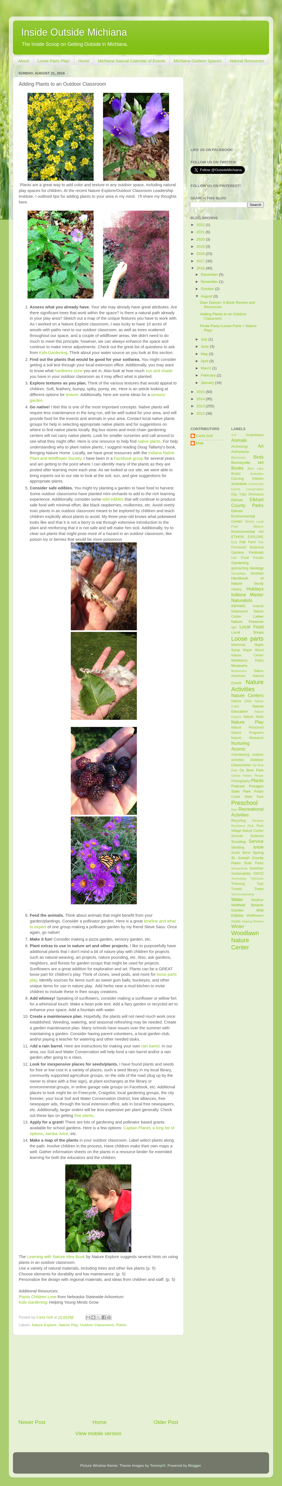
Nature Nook (253, 717)
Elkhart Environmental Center (243, 516)
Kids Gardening (53, 352)
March (206, 368)
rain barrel (150, 1046)
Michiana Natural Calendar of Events (131, 60)
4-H (233, 435)
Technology (238, 878)
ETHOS (237, 537)
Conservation (255, 489)
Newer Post (31, 1422)
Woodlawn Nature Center (245, 940)
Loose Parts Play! (53, 60)
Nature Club (241, 701)
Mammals (238, 645)
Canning (237, 479)
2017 (201, 261)
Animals (239, 440)
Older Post (166, 1422)
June (205, 346)
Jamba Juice (56, 1133)
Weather (257, 900)
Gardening (240, 563)
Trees (259, 889)
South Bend (240, 853)
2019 (201, 246)
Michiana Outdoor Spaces (197, 60)
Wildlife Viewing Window (247, 921)
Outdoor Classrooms (97, 1325)
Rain (234, 809)
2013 (201, 406)
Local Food (252, 626)
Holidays (255, 588)
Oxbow (236, 775)
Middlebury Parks (247, 660)
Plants (121, 1325)
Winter (237, 926)
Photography (240, 781)
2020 (201, 239)
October (208, 289)
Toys (260, 884)
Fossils (258, 558)
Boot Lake (256, 468)
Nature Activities (247, 686)
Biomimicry (238, 457)
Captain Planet (136, 1128)
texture (72, 394)
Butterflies (257, 473)
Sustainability (241, 874)
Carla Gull (204, 436)
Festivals (256, 552)
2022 (201, 225)
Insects (258, 606)
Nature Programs (247, 733)
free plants (83, 1115)
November (210, 282)
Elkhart (237, 500)
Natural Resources (247, 60)
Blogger (194, 1465)
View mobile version (98, 1433)
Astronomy (240, 452)
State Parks (254, 863)
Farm (252, 542)
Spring (258, 853)
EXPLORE (256, 537)
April (205, 361)
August (207, 296)
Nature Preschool (247, 727)
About (23, 60)
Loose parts (247, 638)
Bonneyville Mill (247, 463)
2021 (201, 232)
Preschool (244, 802)
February (209, 375)
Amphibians (255, 435)
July (204, 339)
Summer (257, 868)
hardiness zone (69, 371)
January (208, 383)
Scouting (238, 842)
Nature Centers (247, 695)
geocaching (239, 568)
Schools (237, 836)
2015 (201, 392)
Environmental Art (247, 531)
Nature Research (247, 738)
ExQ (234, 542)
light (234, 627)
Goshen (257, 573)
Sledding (237, 847)
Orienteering (240, 755)
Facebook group (128, 458)
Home (84, 60)
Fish (234, 557)
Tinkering (238, 884)
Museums (239, 665)
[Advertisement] (98, 1377)
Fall (242, 542)
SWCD (258, 874)
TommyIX (157, 1465)
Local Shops (247, 632)
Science (257, 836)
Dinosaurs (256, 494)
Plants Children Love (37, 1297)
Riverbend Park (242, 825)
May (205, 354)
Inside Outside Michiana (74, 32)
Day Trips (238, 494)
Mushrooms (239, 671)
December (210, 274)
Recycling (238, 821)
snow (258, 846)
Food (245, 558)
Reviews (258, 820)
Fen (261, 542)
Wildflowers (255, 916)
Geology (257, 568)
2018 (201, 254)
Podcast (238, 786)
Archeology (239, 446)
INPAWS (238, 606)
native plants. (150, 441)
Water (237, 899)
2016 (201, 268)
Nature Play (68, 1325)
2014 (201, 399)
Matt (199, 443)
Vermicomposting (242, 894)
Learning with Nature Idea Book (56, 1256)
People (259, 775)
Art (261, 446)
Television (257, 878)
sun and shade (159, 371)
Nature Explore (44, 1325)
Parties (247, 775)
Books (237, 467)
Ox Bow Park (251, 770)
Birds (258, 457)
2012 (201, 413)
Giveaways (238, 573)
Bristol (236, 474)
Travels (236, 889)
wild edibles (113, 499)
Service (256, 841)
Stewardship (239, 868)
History (236, 589)
